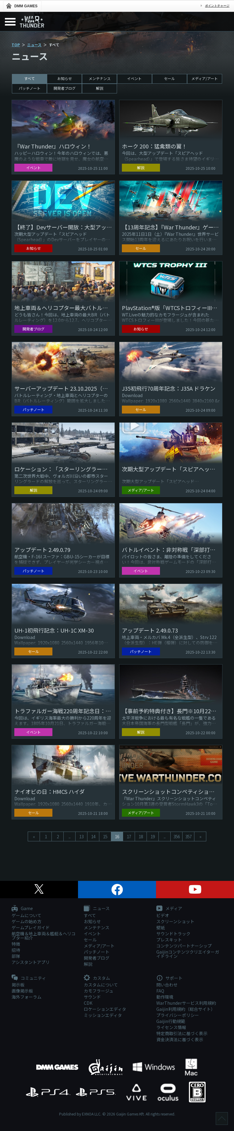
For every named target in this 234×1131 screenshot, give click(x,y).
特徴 (16, 944)
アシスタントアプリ (31, 962)
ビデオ (162, 915)
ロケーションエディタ (105, 1009)
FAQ (160, 991)
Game (22, 908)
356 (176, 836)
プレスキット (169, 939)
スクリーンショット (175, 921)
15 (105, 836)
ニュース (34, 44)
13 (81, 836)
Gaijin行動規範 (170, 1021)
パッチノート (30, 88)
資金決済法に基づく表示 (179, 1039)
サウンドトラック (173, 933)
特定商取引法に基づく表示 (181, 1033)
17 (129, 836)
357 (188, 836)
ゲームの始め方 (26, 921)
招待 (16, 950)
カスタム (97, 978)
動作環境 (164, 997)
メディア (169, 908)
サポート (169, 978)
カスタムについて (101, 985)
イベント (134, 78)
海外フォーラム (26, 997)
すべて (29, 78)
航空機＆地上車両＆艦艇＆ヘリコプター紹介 (44, 935)
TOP (16, 44)
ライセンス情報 (171, 1027)
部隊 (16, 956)
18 (141, 836)
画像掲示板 (22, 991)
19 (153, 836)
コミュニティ (29, 978)
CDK (88, 1003)
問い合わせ (167, 985)
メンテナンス (100, 78)
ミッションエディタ (103, 1015)
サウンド (92, 997)
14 (93, 836)
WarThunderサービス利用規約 (186, 1003)
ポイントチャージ (217, 5)
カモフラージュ (98, 991)
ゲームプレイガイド (31, 927)
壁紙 (160, 927)
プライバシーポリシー (177, 1015)
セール (169, 78)
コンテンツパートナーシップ (184, 946)
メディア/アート (204, 78)
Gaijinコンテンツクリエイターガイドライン (187, 954)
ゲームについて (26, 915)
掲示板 (18, 985)
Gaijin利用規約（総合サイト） (185, 1009)
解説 (99, 88)
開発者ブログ (65, 88)
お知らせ (64, 78)
